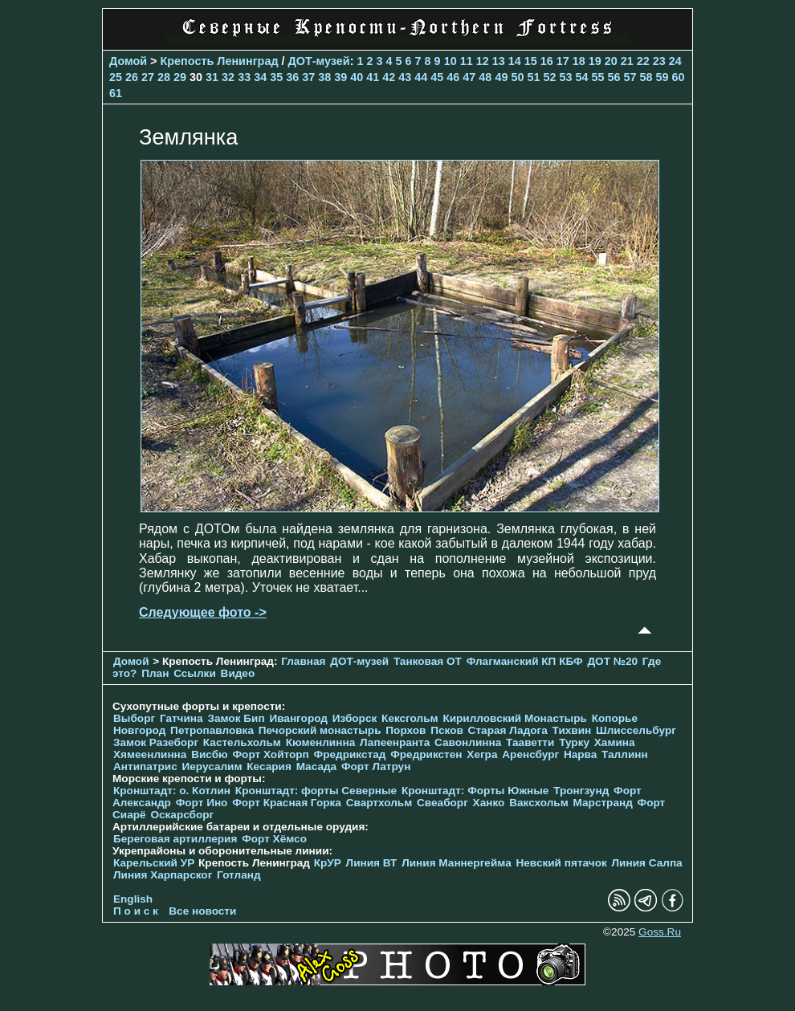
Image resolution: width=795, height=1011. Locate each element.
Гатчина (181, 718)
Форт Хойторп (271, 754)
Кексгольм (409, 718)
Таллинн (624, 754)
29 (179, 77)
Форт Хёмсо (274, 839)
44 (420, 77)
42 (388, 77)
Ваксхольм (539, 803)
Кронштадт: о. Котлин (171, 791)
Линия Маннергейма (457, 863)
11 (466, 61)
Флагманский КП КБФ (525, 661)
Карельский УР (153, 863)
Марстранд (603, 803)
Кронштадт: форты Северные (316, 791)
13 (498, 61)
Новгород (139, 730)
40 (356, 77)
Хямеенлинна (149, 754)
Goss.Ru (659, 932)
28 (163, 77)
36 (292, 77)
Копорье (615, 718)
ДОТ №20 (612, 661)
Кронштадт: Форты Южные (475, 791)
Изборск (354, 718)
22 (643, 61)
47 (469, 77)
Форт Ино (202, 803)
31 (212, 77)
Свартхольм (379, 803)
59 (662, 77)
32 (228, 77)
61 (115, 93)
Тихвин (572, 730)
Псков (446, 730)
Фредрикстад (350, 754)
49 (501, 77)
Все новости (202, 911)
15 (530, 61)
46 (452, 77)
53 (565, 77)
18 (579, 61)
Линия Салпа (647, 863)
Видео (238, 673)
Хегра (482, 754)
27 (147, 77)
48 (485, 77)
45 (436, 77)
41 (372, 77)
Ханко (489, 803)
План (155, 673)
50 (517, 77)
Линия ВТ (372, 863)
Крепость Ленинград (220, 61)
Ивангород (298, 718)
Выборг (134, 718)
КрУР (327, 863)
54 (581, 77)
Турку (574, 742)
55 (597, 77)
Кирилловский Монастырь (514, 718)
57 (630, 77)
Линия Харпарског (162, 875)
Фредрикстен (426, 754)
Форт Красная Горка (286, 803)
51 (533, 77)
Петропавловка (212, 730)
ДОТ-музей (319, 61)
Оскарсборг (182, 815)
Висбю (209, 754)
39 (340, 77)
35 (276, 77)
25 (115, 77)
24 (675, 61)
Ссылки (194, 673)
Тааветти (530, 742)
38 (324, 77)
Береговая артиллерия (175, 839)
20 (611, 61)
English (133, 899)
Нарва (580, 754)
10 (450, 61)
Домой (128, 61)
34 (260, 77)
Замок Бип (235, 718)
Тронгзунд (581, 791)
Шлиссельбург (636, 730)
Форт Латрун (375, 766)
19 (595, 61)
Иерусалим (211, 766)
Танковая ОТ (427, 661)
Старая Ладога (508, 730)
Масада (316, 766)
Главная (303, 661)
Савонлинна (467, 742)
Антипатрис (145, 766)
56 (613, 77)
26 (131, 77)
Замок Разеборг (155, 742)
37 (308, 77)
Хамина (614, 742)
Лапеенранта (395, 742)
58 (646, 77)
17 (562, 61)
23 (659, 61)
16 (546, 61)
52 (549, 77)
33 (244, 77)
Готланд (239, 875)
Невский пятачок (561, 863)
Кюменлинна (321, 742)
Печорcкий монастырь (320, 730)
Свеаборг (442, 803)
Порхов (405, 730)
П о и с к (135, 911)
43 (404, 77)
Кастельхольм (242, 742)
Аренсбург (530, 754)
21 (627, 61)
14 (514, 61)
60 (678, 77)
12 (482, 61)
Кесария (269, 766)
